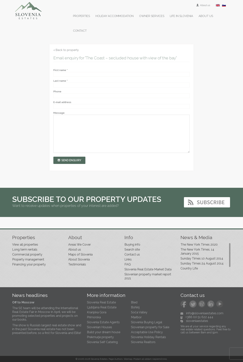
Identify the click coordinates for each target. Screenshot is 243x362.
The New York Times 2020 (199, 244)
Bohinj (135, 307)
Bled (134, 302)
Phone (57, 91)
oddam (148, 359)
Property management (28, 259)
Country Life (189, 268)
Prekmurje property (100, 337)
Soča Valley (139, 312)
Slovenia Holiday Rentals (148, 337)
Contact (80, 30)
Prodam (137, 359)
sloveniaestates (197, 321)
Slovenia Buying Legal (146, 322)
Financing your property (29, 264)
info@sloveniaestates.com (204, 313)
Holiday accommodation (114, 16)
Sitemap (128, 359)
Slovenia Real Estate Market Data (148, 269)
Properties (81, 16)
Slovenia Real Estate (101, 302)
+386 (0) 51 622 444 (199, 317)
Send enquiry (69, 160)
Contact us (132, 254)
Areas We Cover (79, 244)
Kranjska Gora (96, 312)
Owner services (151, 16)
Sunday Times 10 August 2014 (201, 258)
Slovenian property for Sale (150, 327)
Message (59, 113)
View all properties (25, 244)
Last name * (60, 81)
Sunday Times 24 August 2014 (202, 263)
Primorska (94, 317)
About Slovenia (79, 259)
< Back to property (66, 50)
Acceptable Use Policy (147, 332)
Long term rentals (24, 249)
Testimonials (77, 264)
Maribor (136, 317)
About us (203, 5)
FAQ (127, 264)
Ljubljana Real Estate (101, 307)
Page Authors (116, 359)
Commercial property (27, 254)
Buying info (132, 244)
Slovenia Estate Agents (103, 322)
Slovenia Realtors (143, 342)
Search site (132, 249)
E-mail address (62, 102)
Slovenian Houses (99, 327)
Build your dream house (103, 332)
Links (128, 259)
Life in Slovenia (181, 16)
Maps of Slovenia (80, 254)
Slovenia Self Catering (102, 342)
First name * (60, 70)
